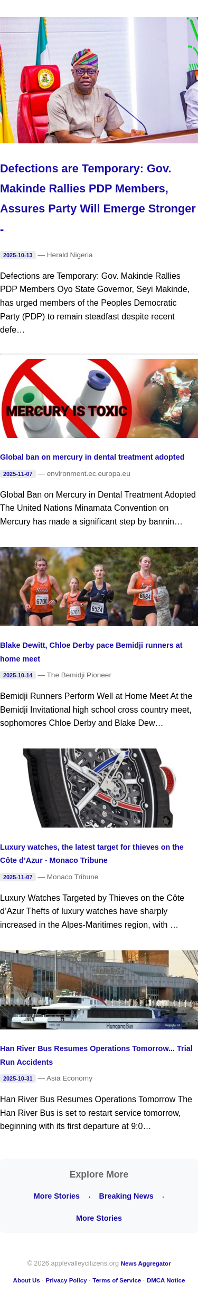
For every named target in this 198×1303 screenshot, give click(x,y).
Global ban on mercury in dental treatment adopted (92, 457)
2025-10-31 (18, 1078)
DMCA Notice (166, 1280)
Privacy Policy (66, 1280)
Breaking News (126, 1196)
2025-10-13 (18, 255)
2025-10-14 (18, 675)
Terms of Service (116, 1280)
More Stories (57, 1196)
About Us (26, 1280)
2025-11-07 (18, 474)
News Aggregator (146, 1263)
